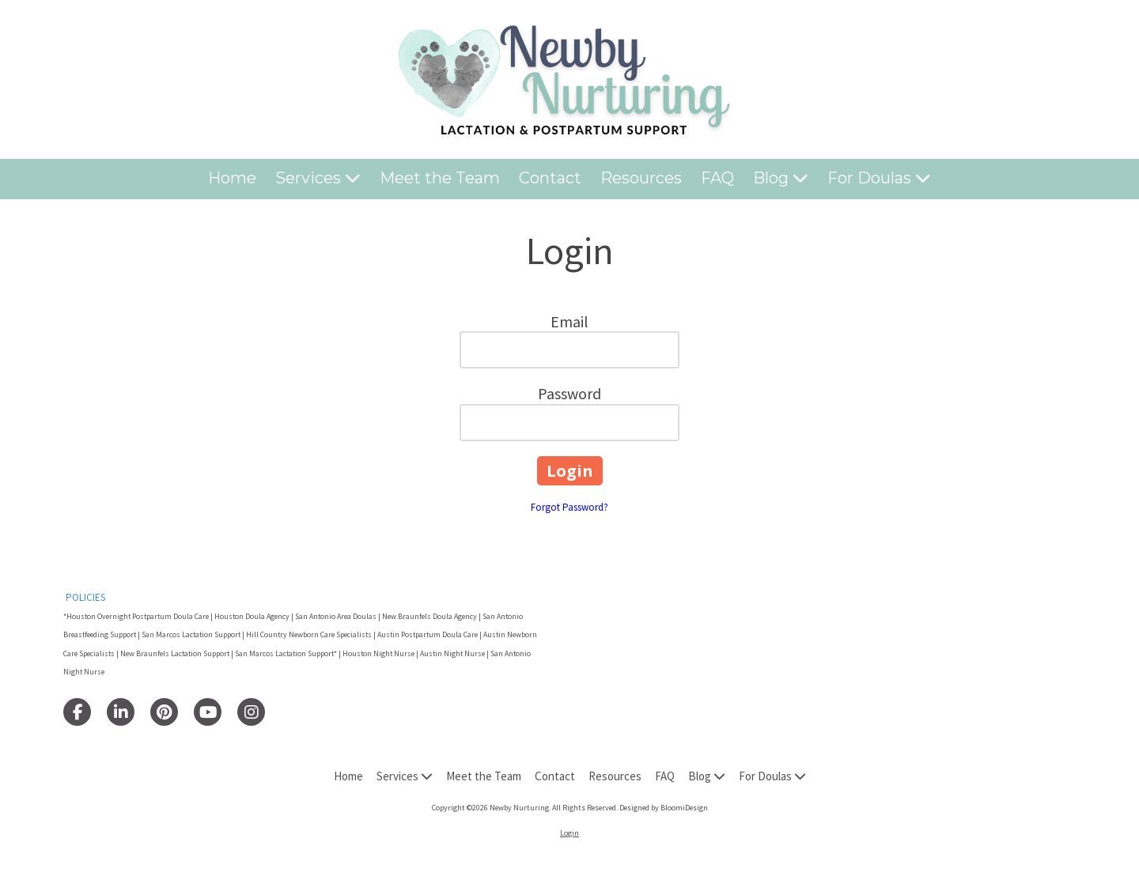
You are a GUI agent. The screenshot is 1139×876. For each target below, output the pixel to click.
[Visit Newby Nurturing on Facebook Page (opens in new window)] (77, 712)
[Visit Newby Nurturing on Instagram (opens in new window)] (251, 712)
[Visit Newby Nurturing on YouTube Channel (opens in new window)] (207, 712)
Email (569, 321)
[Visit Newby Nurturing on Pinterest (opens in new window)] (164, 712)
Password (569, 393)
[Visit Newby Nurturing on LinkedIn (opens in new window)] (120, 712)
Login (569, 833)
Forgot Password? (569, 507)
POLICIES (85, 597)
